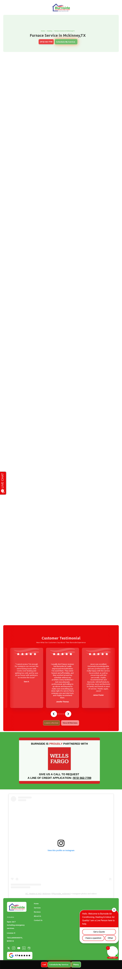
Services (37, 908)
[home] (61, 7)
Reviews (37, 912)
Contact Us (38, 920)
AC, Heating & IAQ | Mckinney (38, 894)
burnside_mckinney (62, 894)
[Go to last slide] (54, 714)
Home (36, 903)
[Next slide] (68, 714)
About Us (37, 916)
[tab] (59, 714)
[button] (76, 965)
